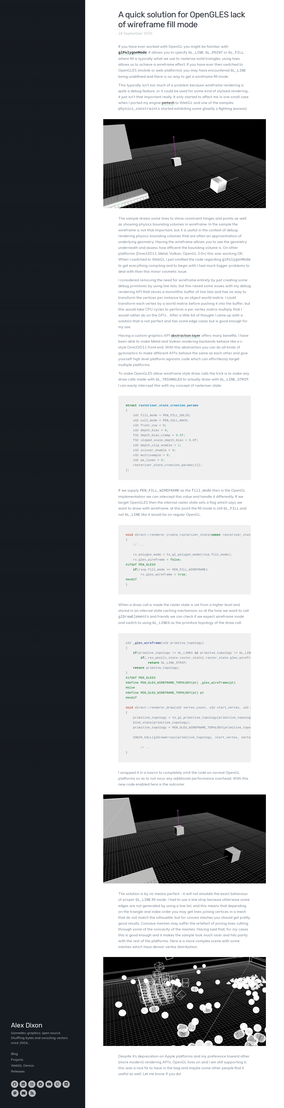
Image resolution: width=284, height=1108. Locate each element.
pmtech (168, 102)
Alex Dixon (26, 1025)
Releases (18, 1071)
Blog (14, 1054)
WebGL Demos (22, 1065)
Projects (17, 1059)
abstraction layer (185, 334)
